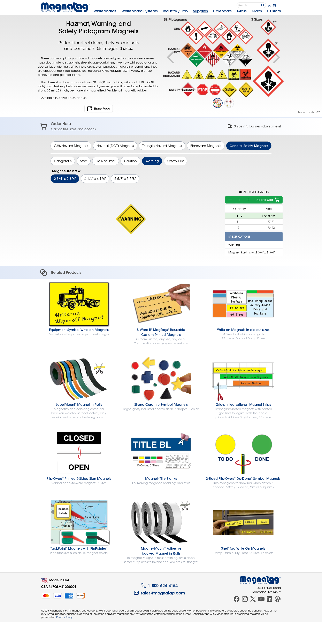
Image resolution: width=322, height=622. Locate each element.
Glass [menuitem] (242, 11)
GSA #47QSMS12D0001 (58, 586)
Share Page (98, 108)
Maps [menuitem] (257, 11)
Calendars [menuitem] (222, 11)
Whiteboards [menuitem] (105, 11)
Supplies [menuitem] (200, 11)
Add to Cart (267, 199)
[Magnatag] (260, 580)
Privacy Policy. (64, 617)
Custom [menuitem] (274, 11)
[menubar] (187, 11)
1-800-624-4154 (159, 585)
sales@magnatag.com (159, 592)
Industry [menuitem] (175, 11)
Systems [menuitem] (140, 11)
